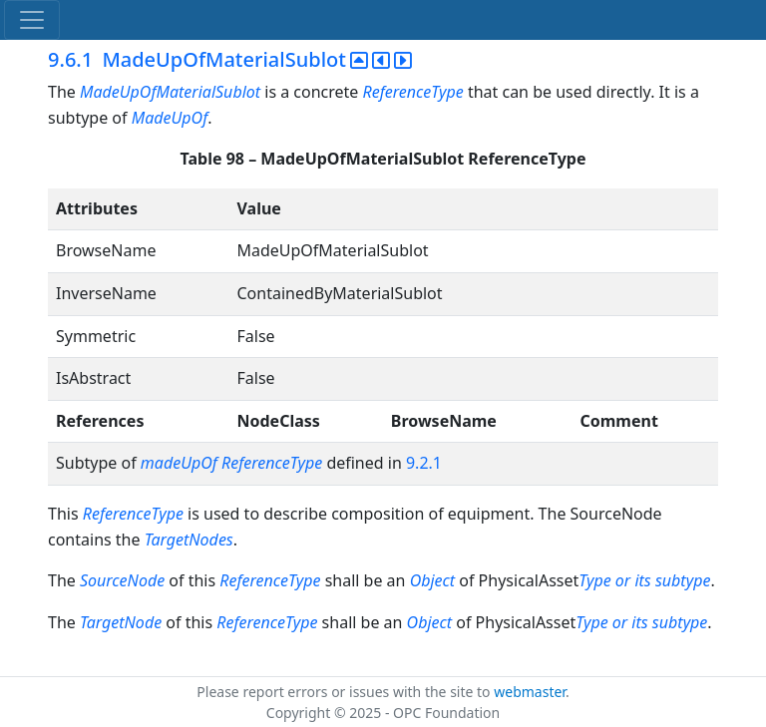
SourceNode (122, 580)
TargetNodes (189, 539)
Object (432, 580)
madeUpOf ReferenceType (231, 463)
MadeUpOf (170, 118)
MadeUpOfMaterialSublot (172, 92)
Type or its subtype (644, 580)
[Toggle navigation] (32, 20)
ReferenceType (413, 92)
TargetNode (121, 622)
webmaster (530, 691)
